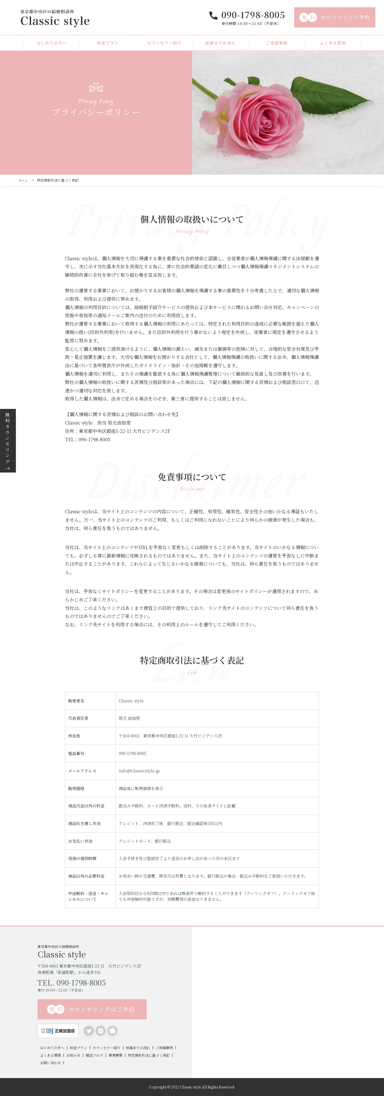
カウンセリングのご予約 (91, 1009)
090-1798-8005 (253, 14)
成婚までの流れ (220, 43)
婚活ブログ (94, 1055)
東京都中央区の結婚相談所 (115, 951)
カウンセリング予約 (334, 17)
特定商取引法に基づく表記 (148, 1055)
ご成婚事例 (277, 43)
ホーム (24, 180)
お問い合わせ (50, 1062)
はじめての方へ (51, 43)
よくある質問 (333, 43)
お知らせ (73, 1055)
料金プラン (108, 43)
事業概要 (115, 1055)
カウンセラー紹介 (164, 43)
